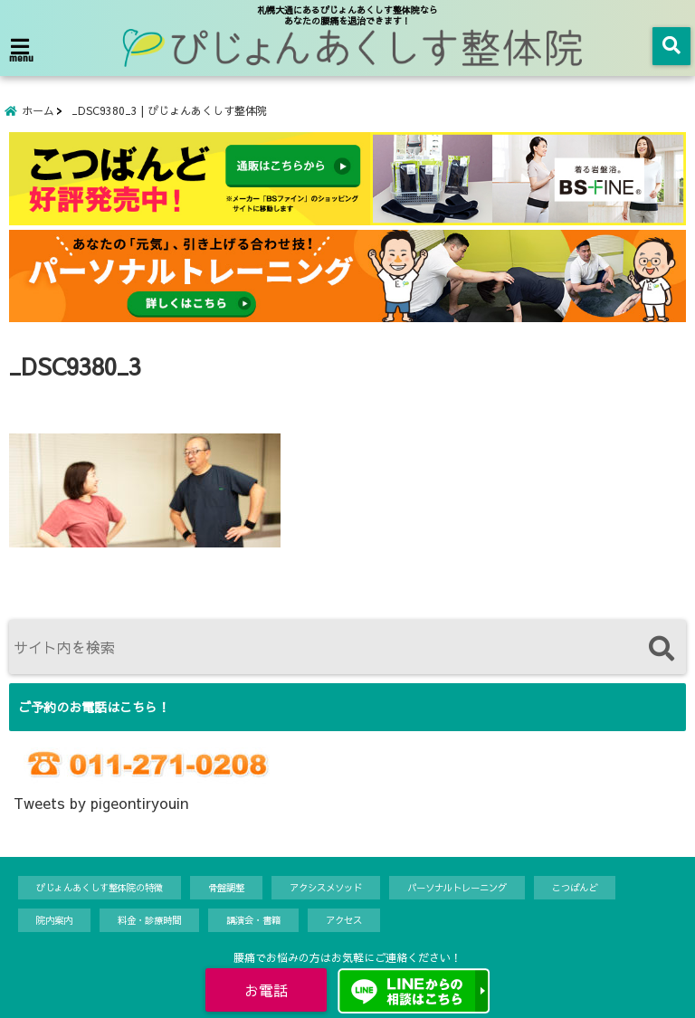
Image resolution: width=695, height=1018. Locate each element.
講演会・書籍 (253, 920)
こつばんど (574, 887)
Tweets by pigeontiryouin (101, 803)
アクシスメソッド (326, 887)
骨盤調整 (226, 887)
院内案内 (54, 920)
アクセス (344, 920)
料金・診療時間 (149, 920)
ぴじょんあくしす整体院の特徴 (99, 887)
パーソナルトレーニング (457, 887)
